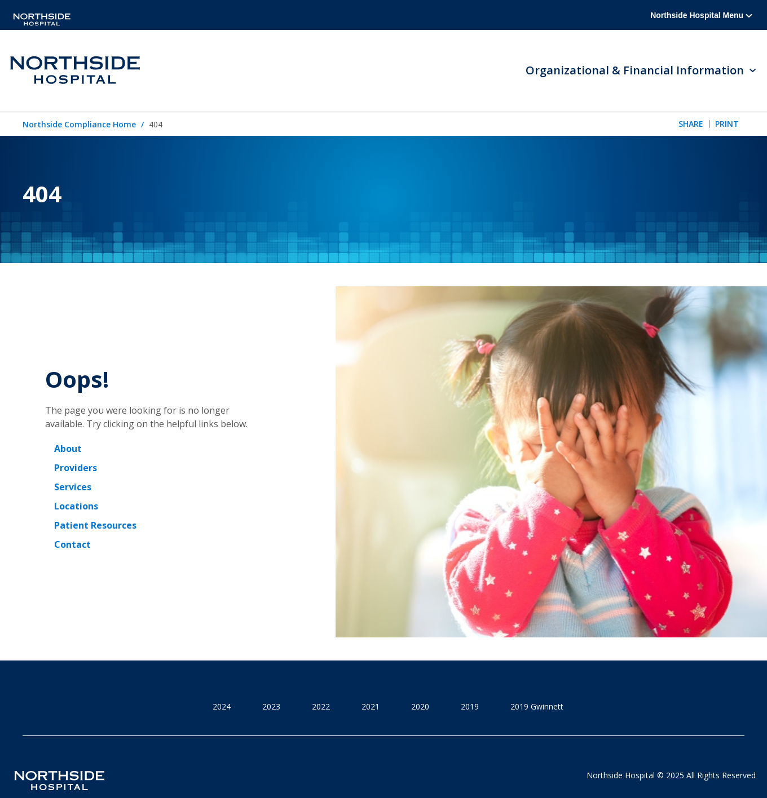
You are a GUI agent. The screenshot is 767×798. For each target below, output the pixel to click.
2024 (222, 706)
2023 (271, 706)
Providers (75, 468)
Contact (72, 544)
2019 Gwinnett (536, 706)
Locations (76, 506)
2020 (420, 706)
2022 (321, 706)
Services (72, 487)
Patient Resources (95, 525)
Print (727, 123)
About (68, 448)
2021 (371, 706)
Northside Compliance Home (79, 124)
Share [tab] (690, 123)
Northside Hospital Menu (701, 15)
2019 (470, 706)
